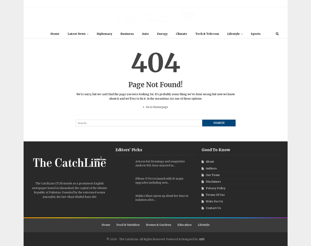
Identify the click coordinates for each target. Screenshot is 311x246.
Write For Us (114, 3)
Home (54, 34)
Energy (162, 34)
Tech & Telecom (207, 34)
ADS (201, 239)
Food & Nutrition (128, 225)
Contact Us (129, 3)
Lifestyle (233, 34)
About (32, 3)
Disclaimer (67, 3)
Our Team (43, 3)
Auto (145, 34)
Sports (256, 34)
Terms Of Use (82, 3)
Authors (55, 3)
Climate (181, 34)
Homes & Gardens (158, 225)
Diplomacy (104, 34)
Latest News (77, 34)
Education (184, 225)
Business (127, 34)
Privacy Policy (98, 3)
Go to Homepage (155, 107)
